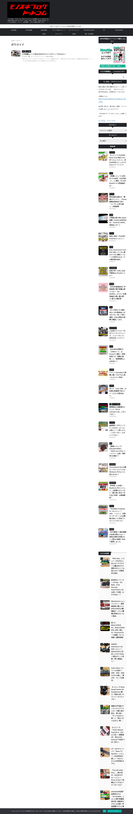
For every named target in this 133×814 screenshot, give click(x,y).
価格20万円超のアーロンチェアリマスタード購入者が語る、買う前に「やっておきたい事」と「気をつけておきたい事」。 (117, 626)
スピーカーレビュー (74, 30)
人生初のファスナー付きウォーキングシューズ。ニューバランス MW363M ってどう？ (117, 303)
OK (104, 811)
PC (104, 30)
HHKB (44, 34)
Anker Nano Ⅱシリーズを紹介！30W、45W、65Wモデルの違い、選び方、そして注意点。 (117, 591)
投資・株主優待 (89, 34)
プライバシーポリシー (66, 793)
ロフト (47, 56)
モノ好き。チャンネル (106, 117)
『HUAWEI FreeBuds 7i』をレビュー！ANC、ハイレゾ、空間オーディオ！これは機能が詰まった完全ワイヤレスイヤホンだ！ (118, 453)
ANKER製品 (44, 30)
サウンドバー (59, 34)
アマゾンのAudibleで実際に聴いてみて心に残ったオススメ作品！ (117, 338)
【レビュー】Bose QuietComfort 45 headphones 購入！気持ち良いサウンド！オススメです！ (117, 607)
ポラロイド (42, 56)
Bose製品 (13, 30)
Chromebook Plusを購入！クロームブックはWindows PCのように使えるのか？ (117, 418)
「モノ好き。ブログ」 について (82, 793)
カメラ (37, 56)
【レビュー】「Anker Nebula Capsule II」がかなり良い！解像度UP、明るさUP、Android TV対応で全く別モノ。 (117, 648)
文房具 (74, 34)
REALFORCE (119, 30)
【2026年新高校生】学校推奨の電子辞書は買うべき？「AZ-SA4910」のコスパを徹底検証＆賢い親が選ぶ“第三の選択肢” (117, 269)
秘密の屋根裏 (53, 56)
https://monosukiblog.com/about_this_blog (112, 99)
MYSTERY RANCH (89, 30)
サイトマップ (45, 793)
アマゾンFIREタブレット (59, 30)
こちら (108, 106)
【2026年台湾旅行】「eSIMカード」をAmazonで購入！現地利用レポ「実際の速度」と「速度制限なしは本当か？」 (117, 321)
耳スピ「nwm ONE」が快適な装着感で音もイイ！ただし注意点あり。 (117, 353)
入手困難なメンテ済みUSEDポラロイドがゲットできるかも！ (47, 54)
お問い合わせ (55, 793)
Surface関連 (29, 30)
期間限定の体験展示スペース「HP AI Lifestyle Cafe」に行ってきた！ (117, 368)
